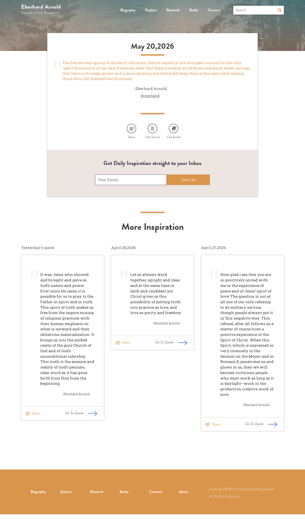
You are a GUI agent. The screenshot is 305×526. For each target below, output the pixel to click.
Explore (151, 10)
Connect (214, 10)
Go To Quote (81, 425)
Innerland (150, 104)
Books (193, 10)
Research (173, 10)
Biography (128, 10)
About (183, 503)
